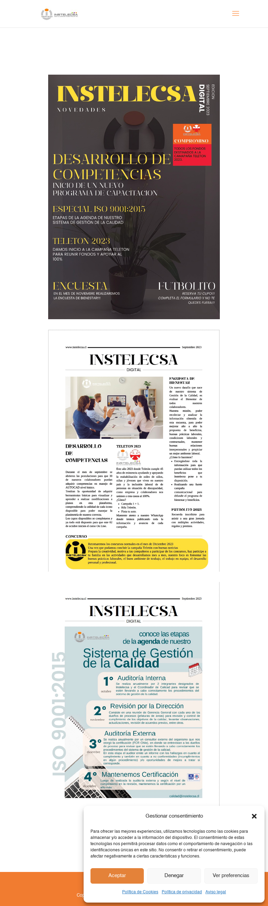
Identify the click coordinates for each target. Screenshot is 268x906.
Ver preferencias (231, 875)
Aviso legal (215, 892)
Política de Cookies (140, 892)
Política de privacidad (182, 892)
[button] (254, 816)
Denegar (174, 875)
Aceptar (117, 875)
